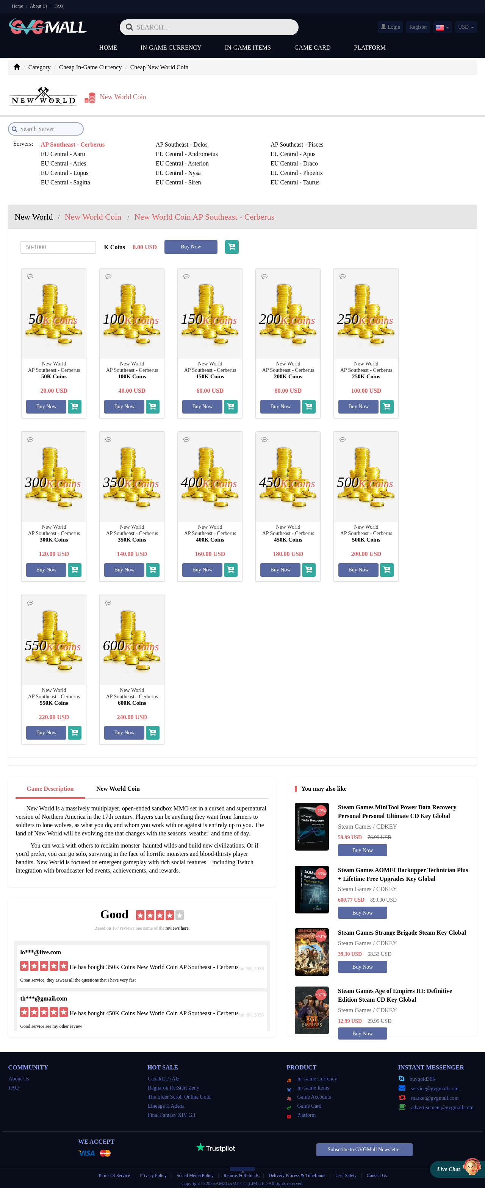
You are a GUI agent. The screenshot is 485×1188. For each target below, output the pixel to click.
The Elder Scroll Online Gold (179, 1094)
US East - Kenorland (408, 179)
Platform (370, 47)
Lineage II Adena (166, 1103)
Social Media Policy (195, 1173)
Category (39, 67)
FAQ (58, 6)
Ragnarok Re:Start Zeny (173, 1085)
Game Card (312, 47)
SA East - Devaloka (235, 170)
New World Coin (117, 786)
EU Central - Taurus (407, 161)
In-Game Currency (171, 47)
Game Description (50, 786)
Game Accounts (309, 1094)
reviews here (177, 925)
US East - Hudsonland (238, 179)
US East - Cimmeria (150, 179)
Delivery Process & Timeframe (297, 1173)
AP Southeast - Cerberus (72, 142)
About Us (38, 6)
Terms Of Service (114, 1173)
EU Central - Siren (320, 161)
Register (418, 27)
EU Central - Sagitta (236, 161)
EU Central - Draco (320, 151)
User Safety (346, 1173)
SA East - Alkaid (60, 170)
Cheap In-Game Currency (90, 67)
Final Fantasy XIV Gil (171, 1112)
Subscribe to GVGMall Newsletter (364, 1147)
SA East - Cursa (145, 170)
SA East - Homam (319, 170)
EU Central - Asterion (237, 151)
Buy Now (191, 244)
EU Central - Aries (148, 151)
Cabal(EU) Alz (164, 1076)
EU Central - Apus (62, 151)
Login (390, 27)
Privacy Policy (153, 1173)
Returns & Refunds (241, 1173)
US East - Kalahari (320, 179)
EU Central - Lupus (406, 151)
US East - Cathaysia (64, 179)
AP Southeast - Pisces (237, 142)
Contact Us (377, 1173)
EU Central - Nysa (62, 161)
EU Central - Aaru (319, 142)
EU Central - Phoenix (152, 161)
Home (17, 6)
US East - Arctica (404, 170)
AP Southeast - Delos (152, 142)
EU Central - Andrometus (414, 142)
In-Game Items (248, 47)
